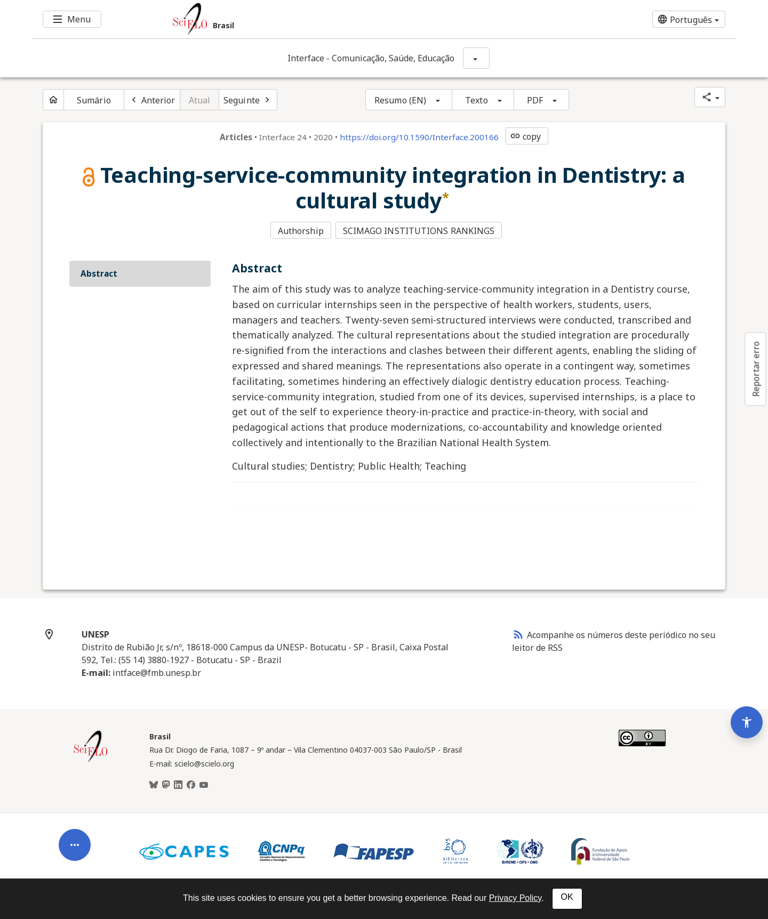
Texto (476, 100)
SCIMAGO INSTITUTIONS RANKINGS (419, 231)
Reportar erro (756, 369)
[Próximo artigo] (248, 99)
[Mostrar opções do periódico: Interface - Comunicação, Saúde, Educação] (476, 58)
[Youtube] (203, 784)
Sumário (94, 100)
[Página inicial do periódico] (53, 99)
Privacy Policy (515, 897)
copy (525, 136)
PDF (535, 100)
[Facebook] (191, 784)
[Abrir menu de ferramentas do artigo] (75, 839)
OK (567, 896)
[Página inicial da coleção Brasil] (91, 759)
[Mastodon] (166, 784)
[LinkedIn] (178, 784)
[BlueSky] (153, 784)
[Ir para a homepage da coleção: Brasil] (325, 19)
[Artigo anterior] (152, 99)
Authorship (301, 231)
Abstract (99, 272)
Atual (200, 100)
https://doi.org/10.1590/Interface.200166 (419, 137)
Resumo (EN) (400, 100)
